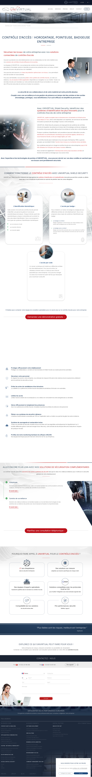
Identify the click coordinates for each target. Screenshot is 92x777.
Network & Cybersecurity (6, 750)
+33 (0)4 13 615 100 (50, 665)
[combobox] (33, 673)
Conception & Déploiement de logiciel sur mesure (37, 730)
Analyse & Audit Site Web (31, 735)
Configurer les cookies (66, 773)
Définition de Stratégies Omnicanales (34, 748)
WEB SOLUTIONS (30, 733)
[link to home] (16, 9)
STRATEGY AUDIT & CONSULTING (8, 726)
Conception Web (56, 730)
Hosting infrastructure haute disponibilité (9, 748)
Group (72, 9)
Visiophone (13, 482)
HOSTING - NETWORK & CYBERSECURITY (10, 745)
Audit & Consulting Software (32, 728)
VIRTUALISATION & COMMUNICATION (9, 735)
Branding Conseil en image (32, 744)
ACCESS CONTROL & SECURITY (8, 761)
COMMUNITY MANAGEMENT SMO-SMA (34, 761)
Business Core (8, 25)
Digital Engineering (5, 732)
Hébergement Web (57, 732)
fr (88, 2)
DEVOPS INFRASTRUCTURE (7, 754)
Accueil (50, 9)
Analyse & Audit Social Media (32, 764)
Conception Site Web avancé (32, 737)
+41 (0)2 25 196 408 (24, 665)
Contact (79, 9)
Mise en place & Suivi (30, 750)
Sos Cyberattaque (84, 723)
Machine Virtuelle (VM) (5, 739)
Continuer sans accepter (85, 759)
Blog (22, 774)
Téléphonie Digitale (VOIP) (6, 741)
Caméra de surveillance (18, 498)
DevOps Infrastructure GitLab (7, 759)
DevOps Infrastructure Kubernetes (8, 757)
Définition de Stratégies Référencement (34, 757)
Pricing (65, 9)
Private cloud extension (6, 752)
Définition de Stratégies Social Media (34, 766)
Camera (2, 767)
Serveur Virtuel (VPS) (5, 737)
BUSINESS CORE (6, 723)
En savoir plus (13, 491)
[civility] (24, 677)
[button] (44, 673)
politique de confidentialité (80, 768)
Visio (2, 766)
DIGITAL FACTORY (58, 723)
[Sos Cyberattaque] (71, 2)
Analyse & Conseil (56, 728)
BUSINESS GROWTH (32, 723)
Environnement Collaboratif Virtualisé (8, 743)
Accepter (81, 773)
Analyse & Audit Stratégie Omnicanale (34, 746)
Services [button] (58, 9)
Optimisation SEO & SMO (58, 736)
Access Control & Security (19, 25)
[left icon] (23, 673)
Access (29, 25)
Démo (87, 9)
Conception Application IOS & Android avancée (36, 739)
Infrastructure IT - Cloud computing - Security (10, 728)
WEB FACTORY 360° (57, 726)
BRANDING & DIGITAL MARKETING (33, 742)
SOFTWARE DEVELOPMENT (32, 726)
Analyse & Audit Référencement (33, 755)
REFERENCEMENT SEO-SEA (32, 752)
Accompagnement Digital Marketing (60, 734)
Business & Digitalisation (6, 730)
